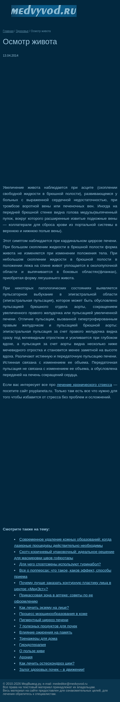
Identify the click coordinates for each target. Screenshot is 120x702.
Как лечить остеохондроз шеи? (47, 663)
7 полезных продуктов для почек (48, 626)
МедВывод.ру (31, 683)
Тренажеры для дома (38, 638)
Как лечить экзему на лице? (44, 607)
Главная (8, 31)
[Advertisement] (60, 119)
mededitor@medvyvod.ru (70, 683)
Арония (26, 657)
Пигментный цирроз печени (43, 620)
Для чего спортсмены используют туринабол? (60, 564)
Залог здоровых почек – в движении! (52, 669)
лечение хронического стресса (84, 385)
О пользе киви (32, 651)
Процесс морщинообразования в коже (53, 614)
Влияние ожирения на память (45, 632)
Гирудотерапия (32, 645)
